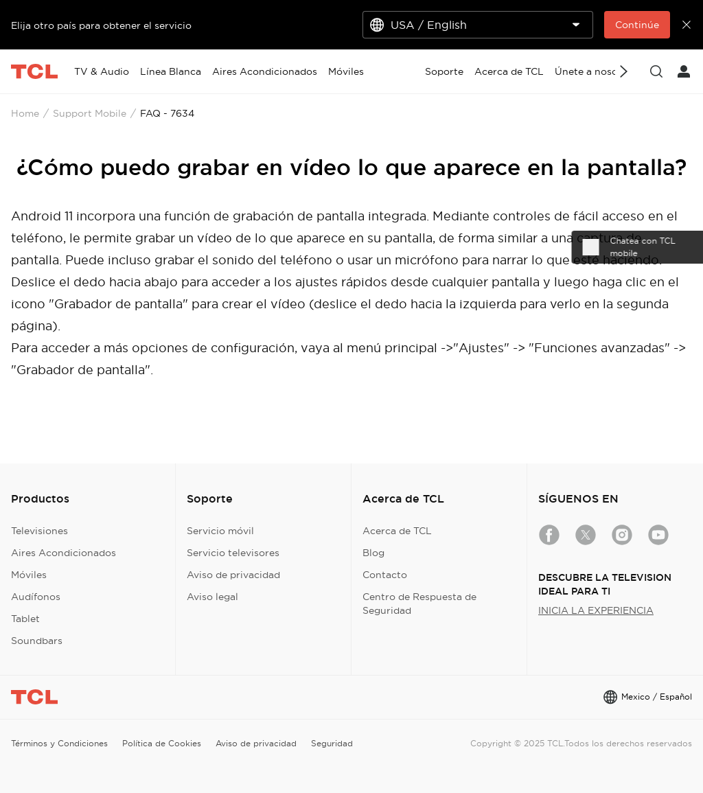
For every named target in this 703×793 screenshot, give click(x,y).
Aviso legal (212, 596)
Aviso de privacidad (233, 574)
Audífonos (35, 596)
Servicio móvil (220, 531)
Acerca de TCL (397, 531)
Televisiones (39, 531)
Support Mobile (89, 113)
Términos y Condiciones (59, 743)
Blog (373, 553)
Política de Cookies (161, 743)
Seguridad (332, 743)
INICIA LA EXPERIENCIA (596, 610)
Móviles (29, 574)
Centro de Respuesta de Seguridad (419, 603)
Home (25, 113)
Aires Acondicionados (63, 553)
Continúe (637, 25)
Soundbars (36, 640)
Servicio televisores (233, 553)
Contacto (384, 574)
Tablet (25, 618)
